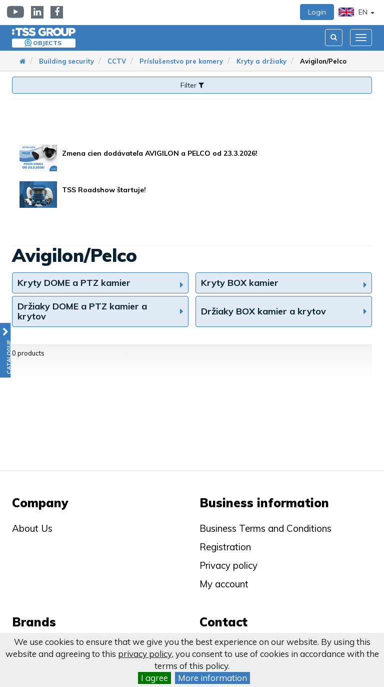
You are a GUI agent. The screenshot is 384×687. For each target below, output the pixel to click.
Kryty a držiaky (261, 61)
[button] (5, 350)
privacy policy (145, 653)
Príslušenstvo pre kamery (181, 61)
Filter (192, 85)
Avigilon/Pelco (323, 61)
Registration (225, 547)
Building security (66, 61)
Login (317, 12)
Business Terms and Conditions (266, 528)
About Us (32, 528)
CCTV (117, 61)
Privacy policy (229, 565)
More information (212, 677)
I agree (154, 677)
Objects (47, 43)
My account (224, 584)
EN (356, 12)
